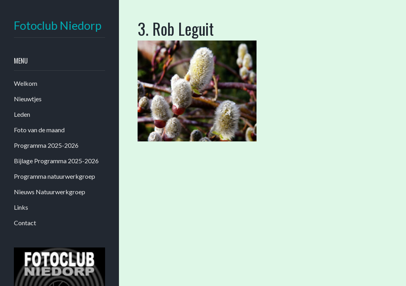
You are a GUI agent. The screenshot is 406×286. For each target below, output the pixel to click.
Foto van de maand (39, 129)
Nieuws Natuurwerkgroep (49, 191)
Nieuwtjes (28, 98)
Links (21, 207)
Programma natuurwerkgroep (54, 176)
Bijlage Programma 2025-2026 (56, 160)
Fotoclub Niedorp (58, 25)
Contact (25, 222)
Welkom (25, 83)
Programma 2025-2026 (46, 145)
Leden (22, 114)
